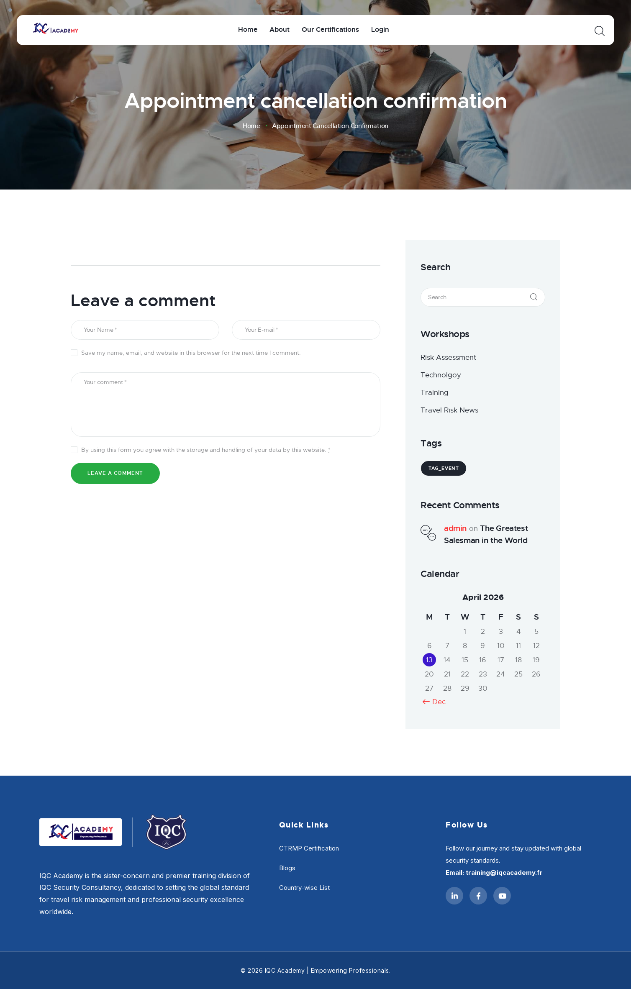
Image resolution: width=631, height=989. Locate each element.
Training (435, 392)
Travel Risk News (449, 410)
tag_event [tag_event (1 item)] (443, 468)
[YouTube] (502, 895)
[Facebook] (478, 895)
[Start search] (599, 31)
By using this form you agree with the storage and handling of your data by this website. (206, 450)
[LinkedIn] (454, 895)
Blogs (287, 868)
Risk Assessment (448, 357)
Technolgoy (441, 375)
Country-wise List (304, 888)
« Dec (436, 701)
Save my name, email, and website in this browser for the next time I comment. (191, 352)
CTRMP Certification (309, 848)
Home (251, 126)
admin (455, 528)
